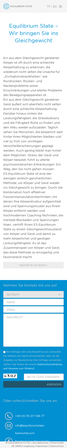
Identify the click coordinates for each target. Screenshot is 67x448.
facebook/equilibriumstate (32, 441)
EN (55, 6)
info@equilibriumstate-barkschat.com (30, 426)
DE (49, 6)
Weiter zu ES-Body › (33, 265)
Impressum (42, 446)
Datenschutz (57, 446)
